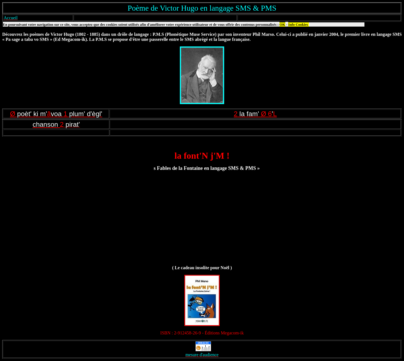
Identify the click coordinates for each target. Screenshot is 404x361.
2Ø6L (255, 114)
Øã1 (56, 114)
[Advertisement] (202, 221)
